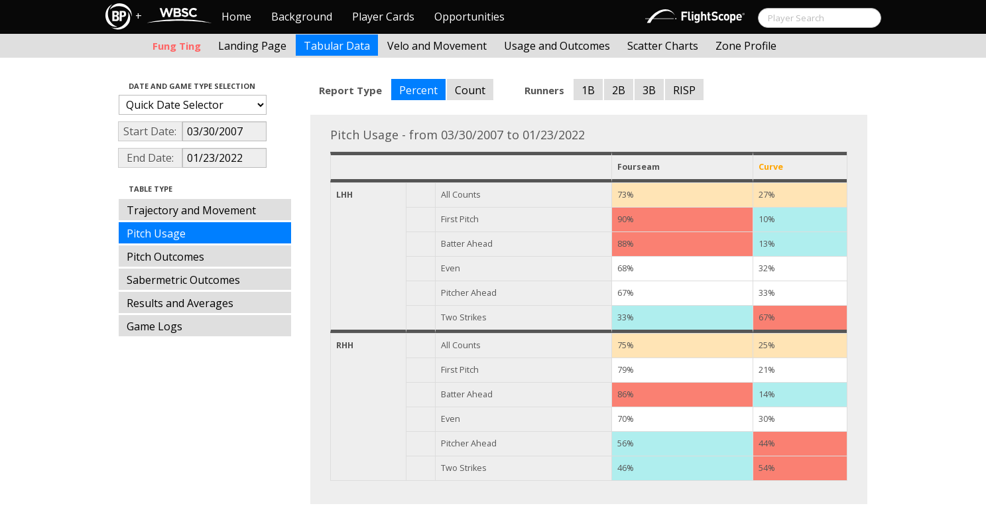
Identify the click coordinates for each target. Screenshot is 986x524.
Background (301, 16)
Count (470, 90)
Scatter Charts (662, 45)
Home (236, 16)
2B (618, 90)
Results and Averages (180, 303)
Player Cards (383, 16)
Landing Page (252, 45)
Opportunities (469, 16)
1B (588, 90)
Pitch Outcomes (165, 256)
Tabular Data (337, 45)
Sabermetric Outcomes (183, 280)
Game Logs (154, 326)
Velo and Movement (437, 45)
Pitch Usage (156, 233)
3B (649, 90)
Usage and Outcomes (557, 45)
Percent (418, 90)
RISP (684, 90)
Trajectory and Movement (191, 210)
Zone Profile (745, 45)
